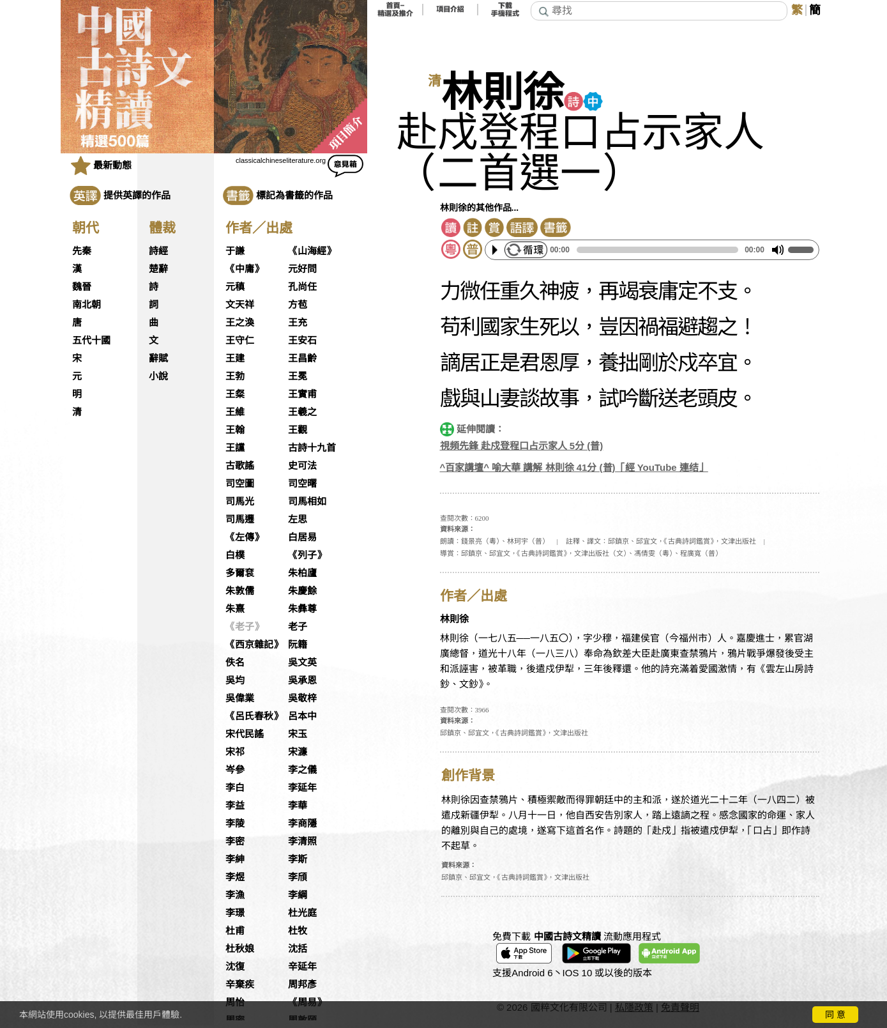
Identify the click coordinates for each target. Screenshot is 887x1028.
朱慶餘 (302, 591)
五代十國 (91, 340)
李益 (235, 806)
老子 (297, 627)
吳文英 (302, 662)
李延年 (302, 788)
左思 (297, 519)
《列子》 (307, 555)
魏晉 (81, 287)
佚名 (235, 662)
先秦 (81, 251)
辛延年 (302, 967)
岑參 (235, 770)
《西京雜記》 (254, 645)
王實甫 (302, 394)
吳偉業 (239, 698)
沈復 (235, 967)
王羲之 (302, 412)
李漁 (235, 895)
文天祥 (239, 305)
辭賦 (158, 358)
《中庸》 (244, 269)
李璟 (235, 913)
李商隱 (302, 823)
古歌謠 (239, 466)
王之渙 (239, 323)
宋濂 (297, 752)
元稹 (235, 287)
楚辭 (158, 269)
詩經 (158, 251)
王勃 (235, 376)
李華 (297, 806)
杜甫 (235, 931)
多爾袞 (239, 573)
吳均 (235, 680)
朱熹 (235, 609)
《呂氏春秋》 (254, 716)
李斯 (297, 859)
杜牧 (297, 931)
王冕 (297, 376)
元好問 (302, 269)
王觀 (297, 430)
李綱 (297, 895)
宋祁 (235, 752)
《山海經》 (312, 251)
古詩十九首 (312, 448)
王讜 (235, 448)
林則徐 (502, 93)
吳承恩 (302, 680)
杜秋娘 (239, 949)
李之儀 (302, 770)
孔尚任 (302, 287)
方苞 (297, 305)
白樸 (235, 555)
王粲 (235, 394)
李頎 (297, 877)
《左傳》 (244, 537)
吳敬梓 (302, 698)
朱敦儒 (239, 591)
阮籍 (297, 645)
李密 (235, 841)
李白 (235, 788)
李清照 (302, 841)
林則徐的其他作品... (479, 208)
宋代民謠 (244, 734)
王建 (235, 358)
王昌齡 (302, 358)
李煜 (235, 877)
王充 (297, 323)
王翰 (235, 430)
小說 (158, 376)
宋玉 (297, 734)
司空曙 (302, 484)
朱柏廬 (302, 573)
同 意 (835, 1014)
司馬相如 (307, 501)
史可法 (302, 466)
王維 (235, 412)
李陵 (235, 823)
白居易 (302, 537)
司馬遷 (239, 519)
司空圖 (239, 484)
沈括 (297, 949)
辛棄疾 (239, 984)
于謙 (235, 251)
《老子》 (244, 627)
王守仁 (239, 340)
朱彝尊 (302, 609)
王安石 (302, 340)
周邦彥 (302, 984)
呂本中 (302, 716)
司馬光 (239, 501)
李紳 (235, 859)
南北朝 (86, 305)
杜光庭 (302, 913)
